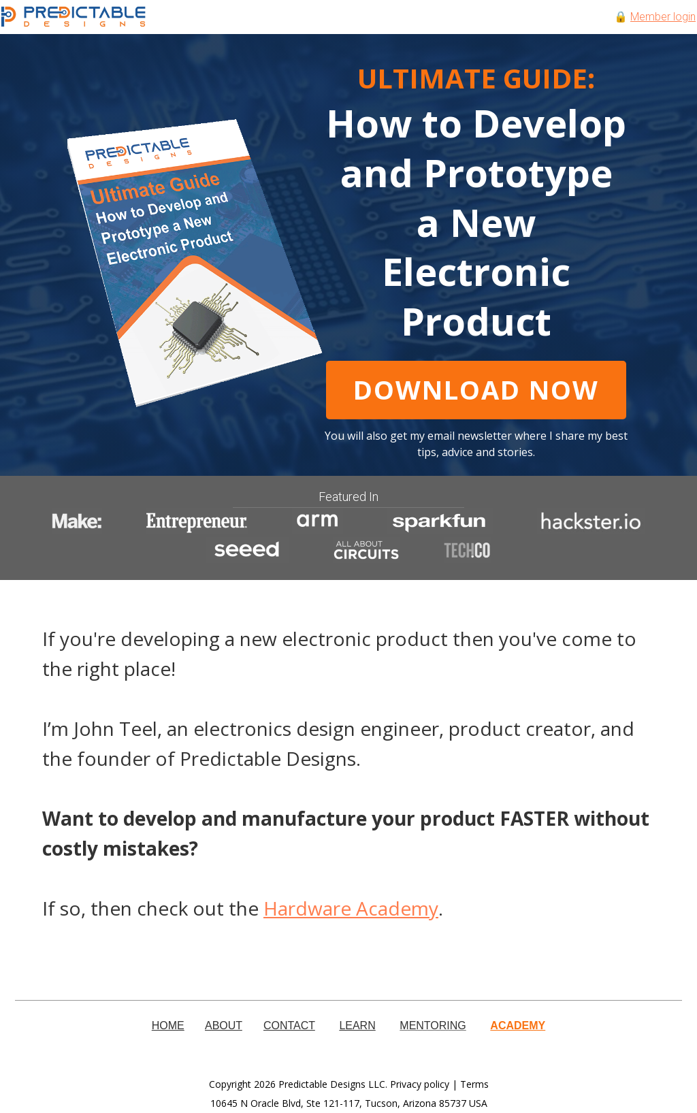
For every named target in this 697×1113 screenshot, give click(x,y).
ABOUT (223, 1025)
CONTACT (289, 1025)
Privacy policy (419, 1084)
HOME (168, 1025)
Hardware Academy (350, 908)
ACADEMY (517, 1025)
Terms (474, 1084)
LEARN (357, 1025)
